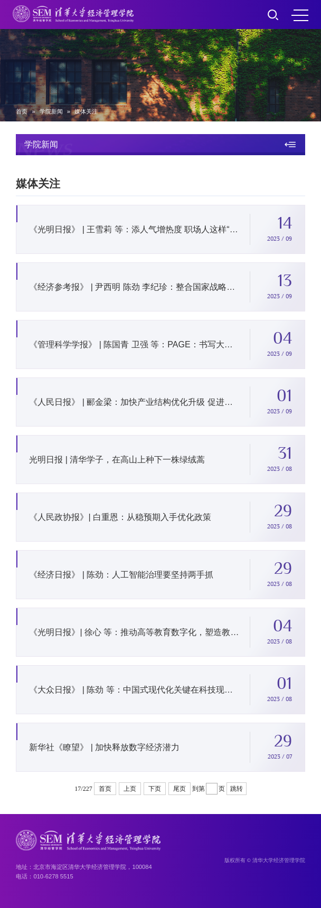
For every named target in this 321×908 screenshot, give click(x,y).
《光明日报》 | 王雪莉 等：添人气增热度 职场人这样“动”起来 (135, 230)
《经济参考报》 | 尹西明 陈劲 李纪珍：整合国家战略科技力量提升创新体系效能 (135, 288)
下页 (154, 788)
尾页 (179, 788)
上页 (130, 788)
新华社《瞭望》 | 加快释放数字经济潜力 (104, 748)
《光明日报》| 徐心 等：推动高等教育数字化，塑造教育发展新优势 (135, 633)
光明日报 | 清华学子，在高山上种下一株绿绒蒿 (117, 461)
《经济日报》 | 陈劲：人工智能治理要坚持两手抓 (121, 576)
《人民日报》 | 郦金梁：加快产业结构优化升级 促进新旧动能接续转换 (135, 403)
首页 (21, 111)
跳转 (236, 788)
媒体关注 (86, 111)
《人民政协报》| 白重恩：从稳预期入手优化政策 (120, 518)
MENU (299, 15)
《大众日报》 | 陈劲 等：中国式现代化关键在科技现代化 (135, 691)
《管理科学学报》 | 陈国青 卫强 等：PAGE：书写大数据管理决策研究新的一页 (135, 346)
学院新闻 (51, 111)
